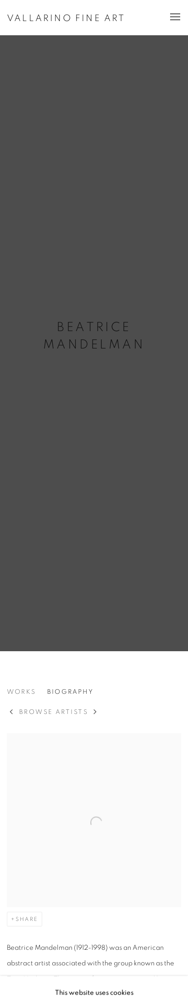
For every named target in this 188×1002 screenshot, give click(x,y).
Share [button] (27, 919)
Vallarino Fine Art (66, 18)
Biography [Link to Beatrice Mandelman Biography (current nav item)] (70, 692)
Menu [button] (174, 17)
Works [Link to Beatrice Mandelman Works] (21, 692)
